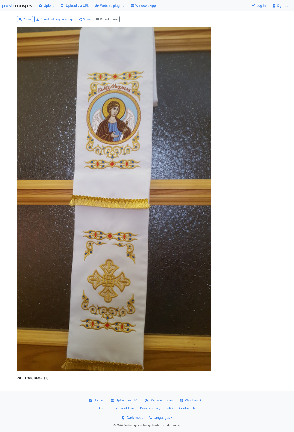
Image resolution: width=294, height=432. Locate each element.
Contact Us (187, 408)
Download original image (55, 19)
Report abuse (107, 19)
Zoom (25, 19)
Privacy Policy (150, 408)
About (103, 408)
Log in (259, 5)
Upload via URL (75, 5)
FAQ (170, 408)
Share (85, 19)
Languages (159, 417)
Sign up (280, 5)
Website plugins (109, 5)
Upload (47, 5)
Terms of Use (124, 408)
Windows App (143, 5)
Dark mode (132, 417)
